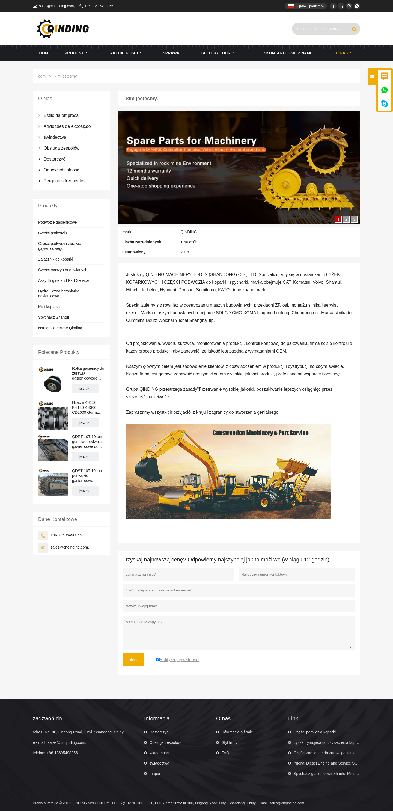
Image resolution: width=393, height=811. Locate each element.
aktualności (126, 53)
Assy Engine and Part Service (63, 280)
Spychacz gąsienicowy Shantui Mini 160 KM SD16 (336, 773)
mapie (155, 773)
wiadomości (159, 753)
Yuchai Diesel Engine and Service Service (329, 763)
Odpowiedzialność (61, 170)
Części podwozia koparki (315, 732)
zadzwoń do (47, 718)
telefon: (39, 753)
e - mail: (39, 742)
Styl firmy (229, 742)
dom (43, 53)
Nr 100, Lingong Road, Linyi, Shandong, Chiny (84, 732)
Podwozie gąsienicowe (57, 222)
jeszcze (85, 388)
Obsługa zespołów (61, 148)
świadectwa (55, 137)
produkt (76, 53)
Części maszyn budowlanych (62, 270)
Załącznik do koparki (55, 259)
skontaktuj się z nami (287, 53)
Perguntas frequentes (64, 181)
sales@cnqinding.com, (57, 6)
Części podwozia (52, 233)
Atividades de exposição (67, 126)
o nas (344, 53)
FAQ (225, 753)
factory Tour (217, 53)
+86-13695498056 (98, 6)
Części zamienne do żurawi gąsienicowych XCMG (336, 753)
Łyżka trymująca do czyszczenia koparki (328, 742)
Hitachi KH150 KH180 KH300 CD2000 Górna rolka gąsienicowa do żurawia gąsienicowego (87, 407)
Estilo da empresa (61, 115)
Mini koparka (49, 306)
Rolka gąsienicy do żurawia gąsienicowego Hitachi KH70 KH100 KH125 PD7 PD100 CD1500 (88, 373)
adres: (38, 732)
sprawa (171, 53)
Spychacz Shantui (53, 317)
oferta (134, 660)
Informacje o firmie (237, 732)
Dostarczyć (54, 159)
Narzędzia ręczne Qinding (60, 328)
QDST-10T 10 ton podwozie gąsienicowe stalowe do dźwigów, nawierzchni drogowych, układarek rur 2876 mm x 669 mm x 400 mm (88, 476)
